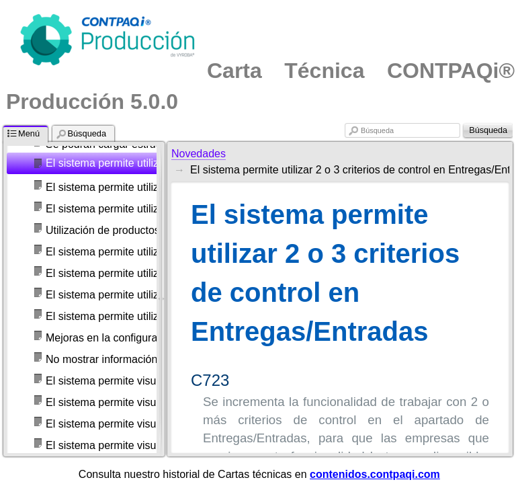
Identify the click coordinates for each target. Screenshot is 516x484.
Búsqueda (377, 130)
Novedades (198, 153)
